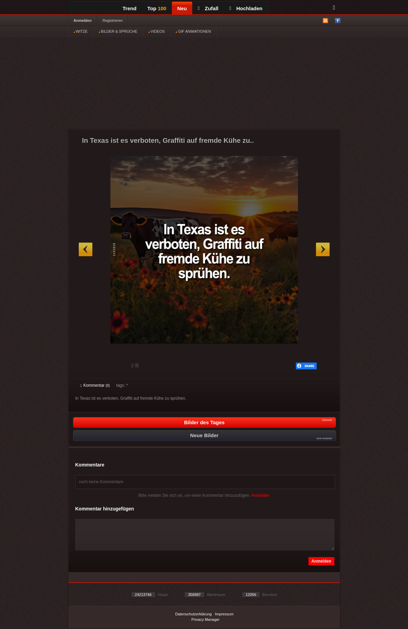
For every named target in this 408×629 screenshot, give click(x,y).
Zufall (208, 8)
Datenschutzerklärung (193, 614)
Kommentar (95, 385)
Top (156, 8)
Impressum (224, 614)
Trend (130, 8)
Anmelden (83, 20)
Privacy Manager (206, 619)
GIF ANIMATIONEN (193, 31)
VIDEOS (156, 31)
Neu (182, 8)
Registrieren (113, 20)
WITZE (81, 31)
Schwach (113, 366)
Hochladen (245, 8)
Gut (88, 366)
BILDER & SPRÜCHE (118, 31)
